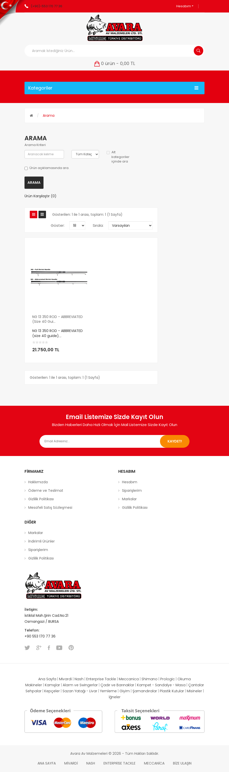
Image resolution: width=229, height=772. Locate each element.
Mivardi (65, 679)
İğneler (114, 697)
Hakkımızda (38, 482)
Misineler (194, 691)
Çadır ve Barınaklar (117, 685)
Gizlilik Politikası (41, 499)
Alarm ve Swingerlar (80, 685)
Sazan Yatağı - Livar (79, 691)
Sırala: (98, 225)
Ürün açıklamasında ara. (46, 168)
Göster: (57, 225)
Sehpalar (34, 691)
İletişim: (31, 609)
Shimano (150, 679)
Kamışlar (52, 685)
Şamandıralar (144, 691)
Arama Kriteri (35, 145)
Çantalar (196, 685)
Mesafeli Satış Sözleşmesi (50, 507)
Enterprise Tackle (101, 679)
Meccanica (129, 679)
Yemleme (108, 691)
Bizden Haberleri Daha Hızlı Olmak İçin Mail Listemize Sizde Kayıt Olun (114, 424)
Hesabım (185, 6)
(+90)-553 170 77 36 (46, 6)
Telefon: (32, 630)
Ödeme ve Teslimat (45, 490)
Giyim (125, 691)
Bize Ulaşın (182, 763)
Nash (79, 679)
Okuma (184, 679)
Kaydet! (175, 441)
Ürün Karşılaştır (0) (40, 196)
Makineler (33, 685)
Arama (48, 115)
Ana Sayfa (47, 679)
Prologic (167, 679)
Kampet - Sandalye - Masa (161, 685)
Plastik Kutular (172, 691)
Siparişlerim (132, 490)
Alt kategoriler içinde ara (118, 157)
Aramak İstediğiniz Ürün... (198, 51)
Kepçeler (52, 691)
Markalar (129, 499)
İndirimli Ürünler (41, 541)
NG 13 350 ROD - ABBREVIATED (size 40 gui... (57, 319)
